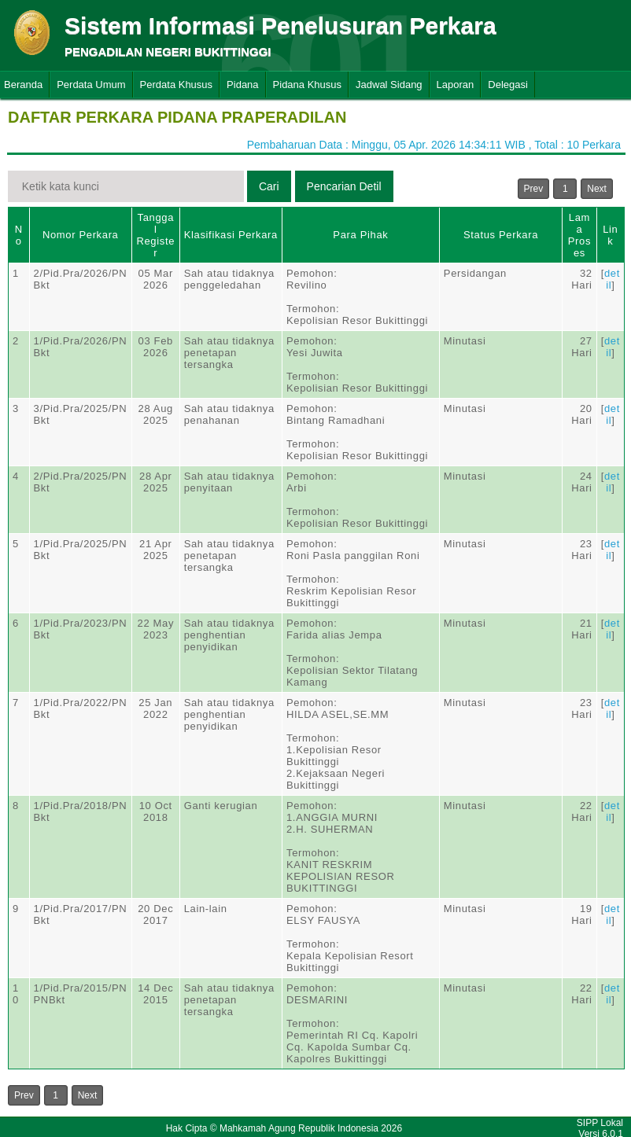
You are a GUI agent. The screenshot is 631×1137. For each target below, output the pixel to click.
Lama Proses (579, 235)
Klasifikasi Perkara (231, 235)
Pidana (242, 84)
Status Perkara (500, 235)
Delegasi (508, 84)
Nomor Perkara (80, 235)
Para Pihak (360, 235)
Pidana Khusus (307, 84)
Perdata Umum (91, 84)
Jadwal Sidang (389, 84)
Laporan (455, 84)
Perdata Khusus (176, 84)
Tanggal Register (155, 235)
